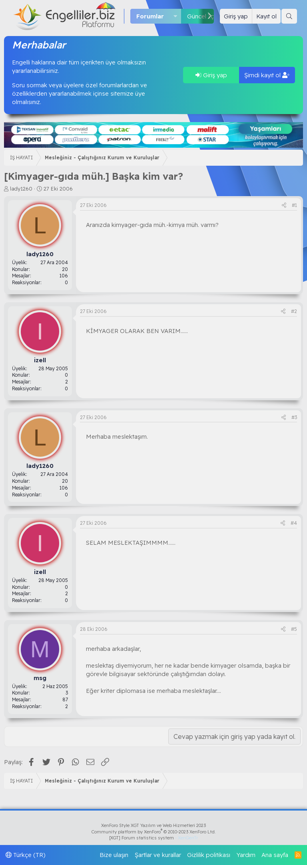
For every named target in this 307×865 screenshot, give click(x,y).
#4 (294, 523)
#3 (294, 417)
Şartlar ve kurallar (158, 855)
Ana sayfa (274, 855)
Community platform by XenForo (154, 832)
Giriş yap (211, 75)
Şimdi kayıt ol (267, 75)
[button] (175, 16)
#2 (294, 311)
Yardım (246, 855)
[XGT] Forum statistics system (153, 838)
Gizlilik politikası (208, 855)
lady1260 (21, 188)
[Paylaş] (284, 205)
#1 (294, 205)
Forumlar (150, 16)
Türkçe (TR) (26, 855)
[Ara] (289, 16)
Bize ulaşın (114, 855)
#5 (294, 629)
